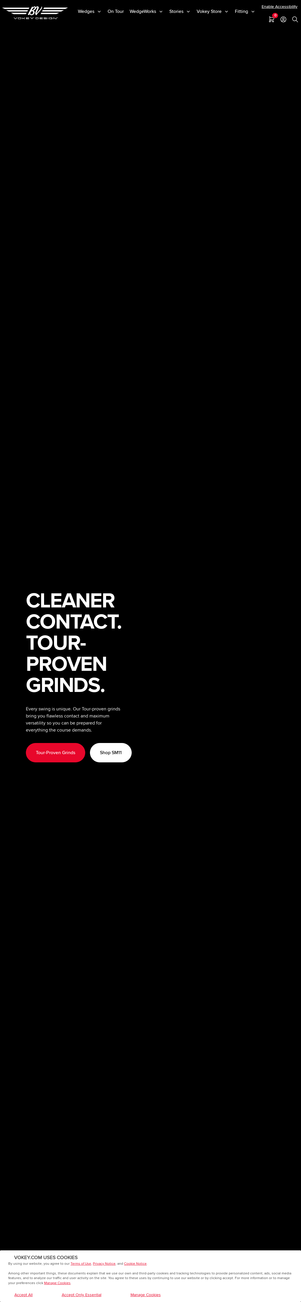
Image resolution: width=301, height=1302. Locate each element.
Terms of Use (81, 1264)
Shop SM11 (111, 753)
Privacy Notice (104, 1264)
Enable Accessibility (279, 6)
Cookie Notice (135, 1264)
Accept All (23, 1294)
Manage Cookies (57, 1283)
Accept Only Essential (81, 1294)
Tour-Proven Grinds (55, 753)
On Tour (116, 11)
